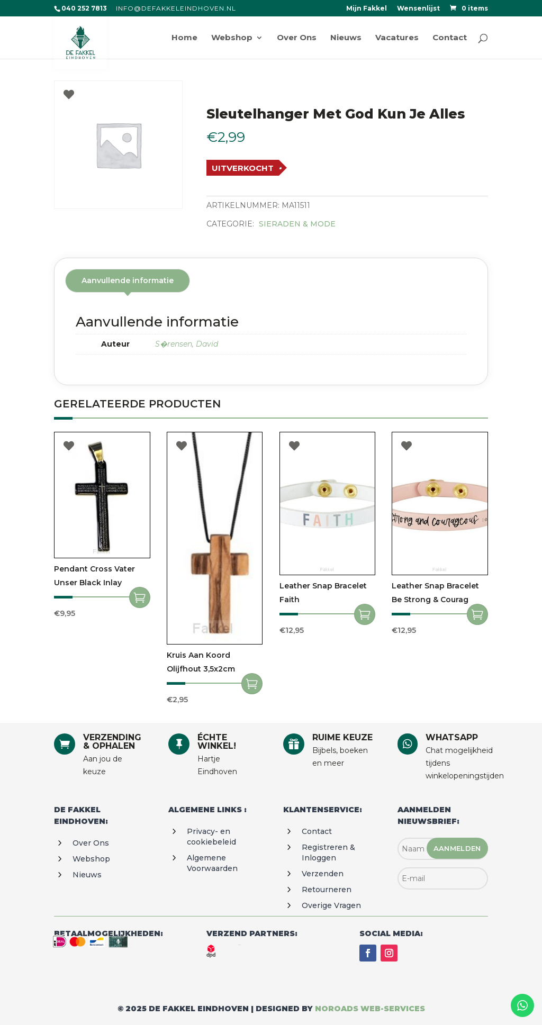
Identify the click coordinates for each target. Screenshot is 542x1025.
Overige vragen (331, 905)
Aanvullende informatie (128, 280)
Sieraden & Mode (297, 224)
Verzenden (323, 873)
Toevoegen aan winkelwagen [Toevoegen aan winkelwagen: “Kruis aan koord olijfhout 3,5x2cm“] (252, 683)
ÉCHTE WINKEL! (216, 741)
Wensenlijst (418, 8)
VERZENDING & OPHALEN (112, 741)
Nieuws (87, 874)
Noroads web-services (370, 1008)
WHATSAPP (452, 737)
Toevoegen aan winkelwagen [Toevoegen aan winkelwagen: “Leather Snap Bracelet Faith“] (364, 614)
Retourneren (326, 889)
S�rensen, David (186, 344)
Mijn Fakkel (366, 8)
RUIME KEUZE (342, 737)
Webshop (91, 859)
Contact (317, 831)
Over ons (91, 843)
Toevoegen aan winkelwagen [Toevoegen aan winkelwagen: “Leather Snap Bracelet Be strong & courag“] (477, 614)
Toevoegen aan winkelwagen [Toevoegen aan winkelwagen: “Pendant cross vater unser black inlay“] (139, 597)
